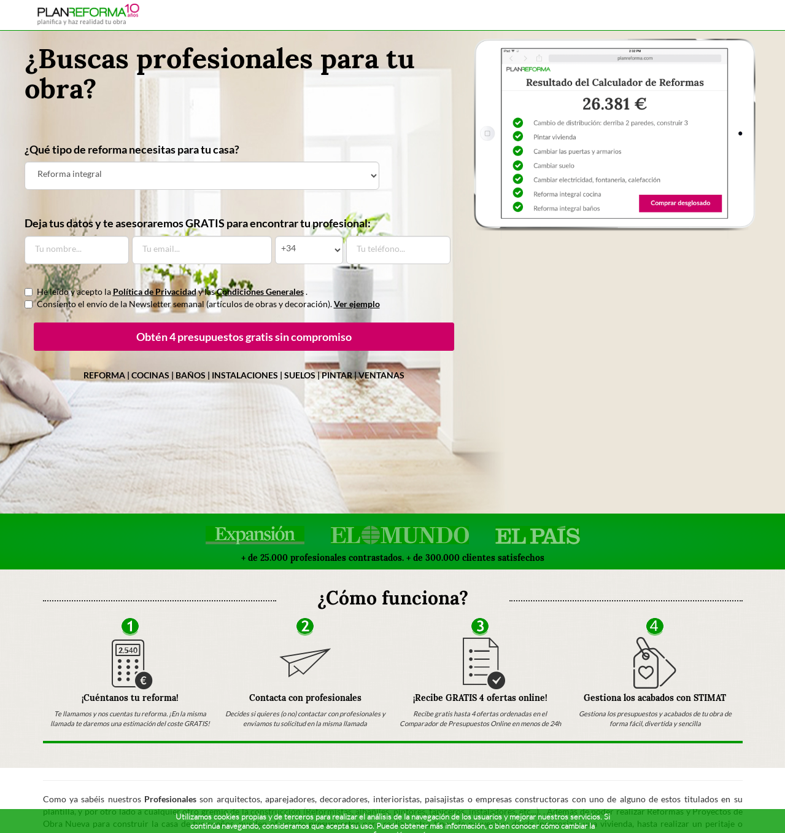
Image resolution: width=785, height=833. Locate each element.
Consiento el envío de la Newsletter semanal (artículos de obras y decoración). (202, 304)
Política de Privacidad (154, 291)
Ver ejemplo (357, 304)
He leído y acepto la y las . (166, 291)
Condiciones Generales (260, 291)
